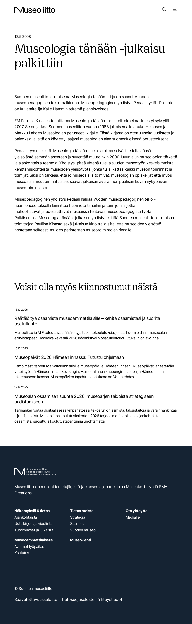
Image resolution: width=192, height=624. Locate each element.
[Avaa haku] (164, 9)
